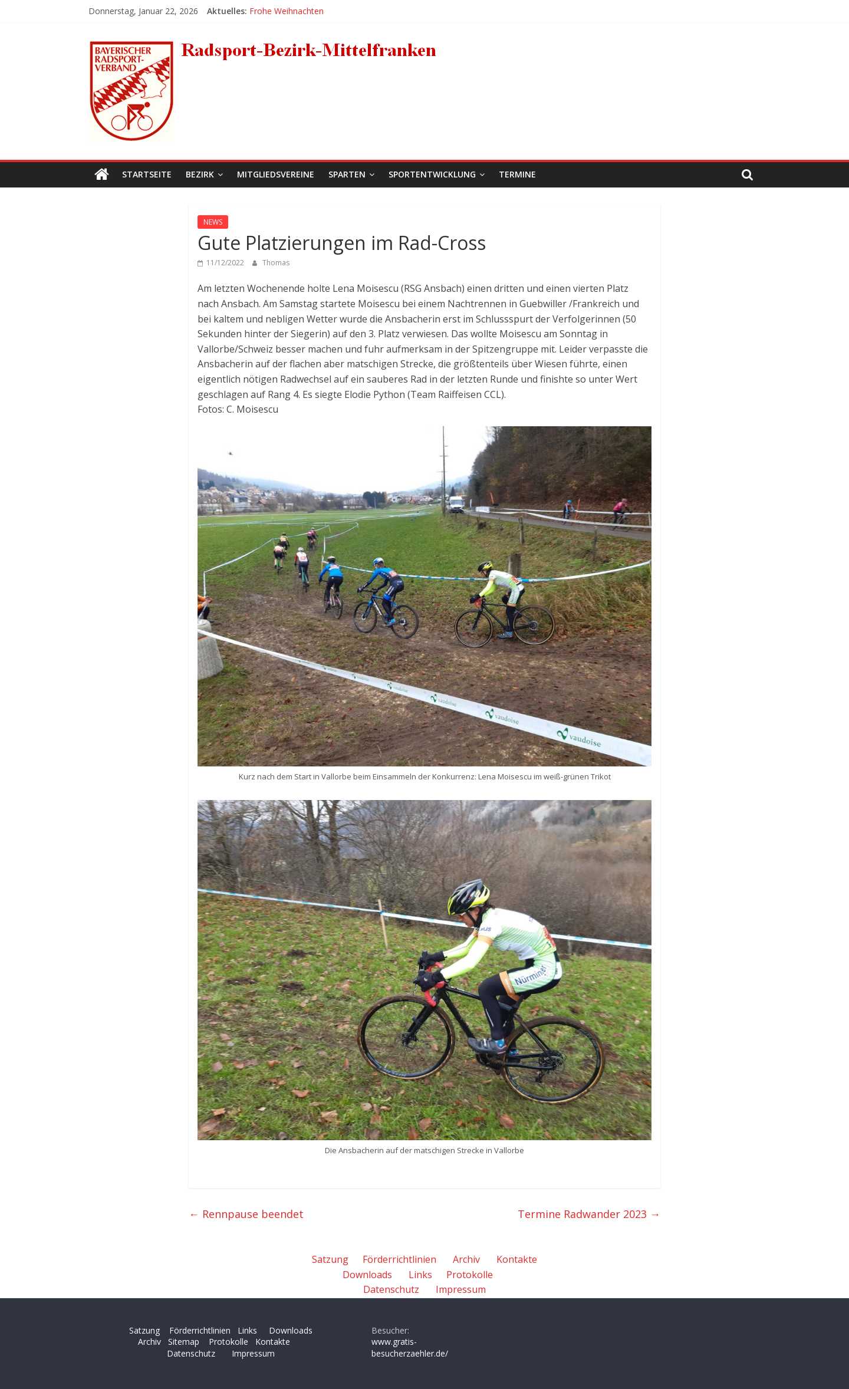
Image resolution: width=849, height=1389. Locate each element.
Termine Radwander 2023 (589, 1214)
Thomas (275, 263)
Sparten (347, 174)
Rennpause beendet (246, 1214)
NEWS (212, 222)
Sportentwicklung (432, 174)
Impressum (461, 1289)
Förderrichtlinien (399, 1259)
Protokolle (469, 1274)
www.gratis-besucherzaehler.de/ (409, 1347)
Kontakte (516, 1259)
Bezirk (200, 174)
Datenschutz (391, 1289)
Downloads (367, 1274)
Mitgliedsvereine (275, 174)
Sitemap (183, 1341)
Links (420, 1274)
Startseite (147, 174)
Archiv (466, 1259)
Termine (517, 174)
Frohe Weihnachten (286, 11)
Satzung (330, 1259)
